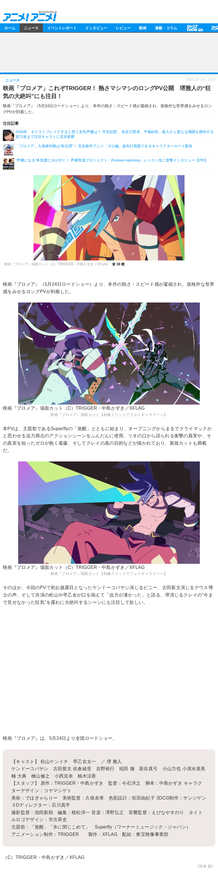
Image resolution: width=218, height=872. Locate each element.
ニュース (31, 28)
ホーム (9, 28)
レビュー (123, 28)
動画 (142, 28)
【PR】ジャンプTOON (194, 27)
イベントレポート (62, 28)
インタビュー (96, 28)
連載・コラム (166, 28)
